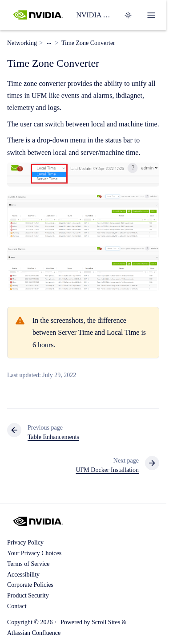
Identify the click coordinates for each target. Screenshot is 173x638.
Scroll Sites (106, 622)
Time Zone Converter (88, 43)
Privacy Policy (25, 542)
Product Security (28, 595)
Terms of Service (28, 564)
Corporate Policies (30, 584)
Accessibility (23, 574)
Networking (22, 43)
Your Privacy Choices (34, 553)
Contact (17, 606)
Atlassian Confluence (33, 633)
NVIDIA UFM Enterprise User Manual (94, 15)
